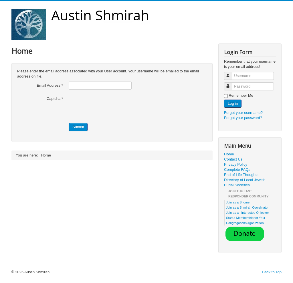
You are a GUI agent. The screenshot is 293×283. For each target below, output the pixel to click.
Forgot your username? (243, 112)
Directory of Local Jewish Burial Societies (245, 182)
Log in (233, 103)
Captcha (55, 98)
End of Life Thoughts (241, 175)
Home (229, 154)
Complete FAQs (237, 169)
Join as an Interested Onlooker (247, 212)
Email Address (50, 85)
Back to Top (272, 272)
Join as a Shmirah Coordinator (247, 207)
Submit (78, 127)
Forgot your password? (243, 118)
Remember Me (241, 95)
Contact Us (233, 159)
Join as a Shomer (238, 202)
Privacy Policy (235, 164)
